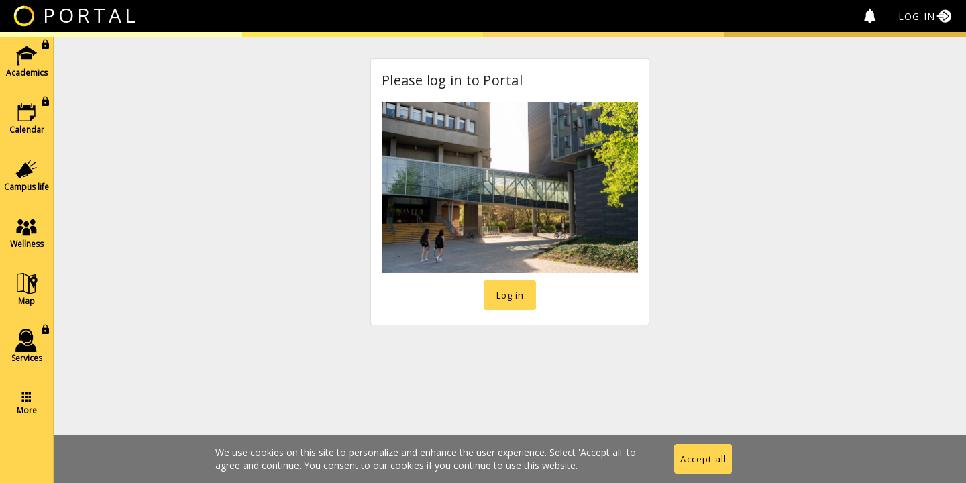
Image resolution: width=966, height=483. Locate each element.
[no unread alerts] (870, 16)
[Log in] (926, 16)
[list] (26, 231)
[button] (26, 60)
